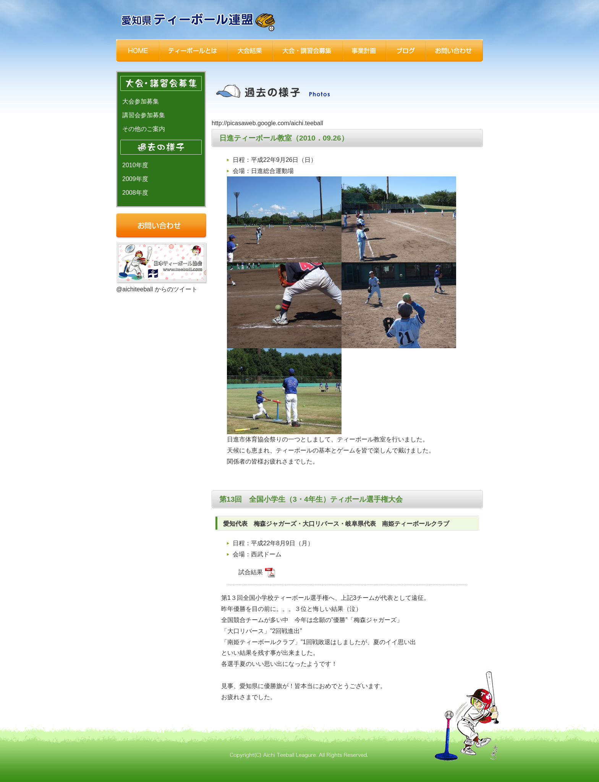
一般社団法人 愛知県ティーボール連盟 (199, 21)
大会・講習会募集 (308, 50)
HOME (137, 50)
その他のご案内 (143, 129)
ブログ (406, 50)
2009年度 (135, 179)
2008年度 (135, 192)
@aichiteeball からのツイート (157, 289)
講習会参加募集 (143, 115)
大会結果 (250, 50)
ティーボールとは (193, 50)
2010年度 (135, 165)
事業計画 (364, 50)
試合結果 (256, 572)
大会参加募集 (140, 101)
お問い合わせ (454, 50)
